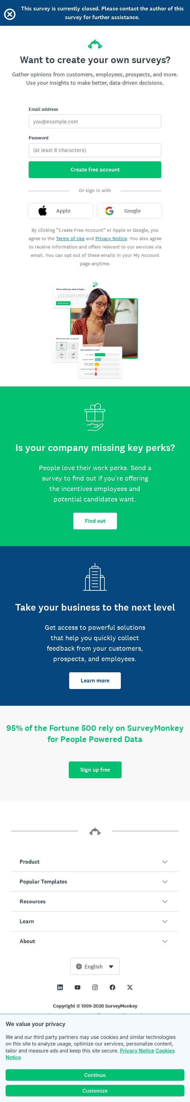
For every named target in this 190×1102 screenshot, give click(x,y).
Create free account (95, 169)
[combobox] (95, 966)
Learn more (95, 680)
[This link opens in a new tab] (60, 987)
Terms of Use (70, 238)
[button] (95, 862)
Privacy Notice (137, 1051)
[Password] (95, 150)
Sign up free (95, 769)
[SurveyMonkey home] (95, 42)
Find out (95, 521)
